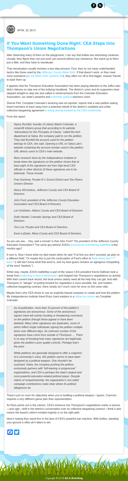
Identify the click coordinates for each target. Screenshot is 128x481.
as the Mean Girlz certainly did (45, 76)
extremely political (61, 96)
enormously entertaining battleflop (90, 244)
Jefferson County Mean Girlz (58, 72)
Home (95, 27)
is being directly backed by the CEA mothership (73, 110)
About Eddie (113, 27)
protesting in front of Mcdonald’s (39, 275)
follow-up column (85, 296)
